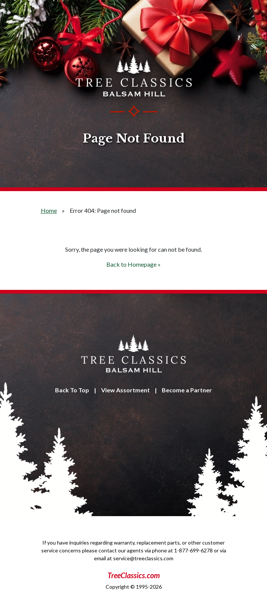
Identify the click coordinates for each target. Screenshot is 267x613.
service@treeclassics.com (143, 558)
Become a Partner (187, 389)
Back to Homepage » (133, 264)
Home (49, 210)
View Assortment (125, 389)
